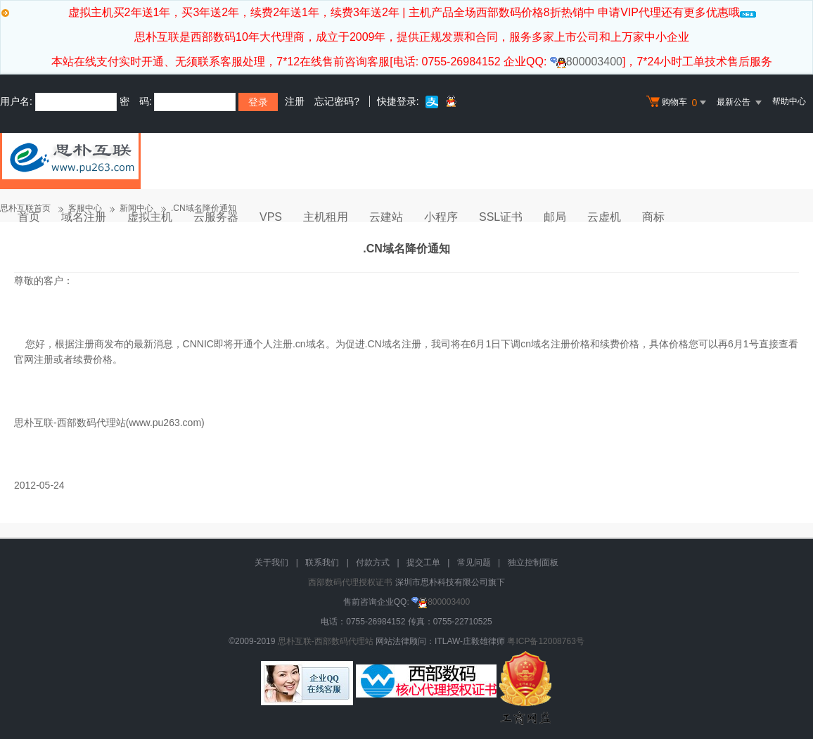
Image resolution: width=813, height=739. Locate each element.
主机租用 (325, 217)
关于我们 (271, 562)
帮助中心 (789, 101)
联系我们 (322, 562)
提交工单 (423, 562)
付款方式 (373, 562)
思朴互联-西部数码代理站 (325, 641)
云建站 (386, 217)
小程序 (441, 217)
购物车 (678, 103)
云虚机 (604, 217)
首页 (29, 217)
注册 (295, 101)
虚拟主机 (149, 217)
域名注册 (83, 217)
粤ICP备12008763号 (545, 641)
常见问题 (474, 562)
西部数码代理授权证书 (350, 582)
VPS (271, 217)
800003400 (586, 62)
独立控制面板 (533, 562)
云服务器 (215, 217)
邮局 (555, 217)
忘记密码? (336, 101)
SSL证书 (501, 217)
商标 (653, 217)
